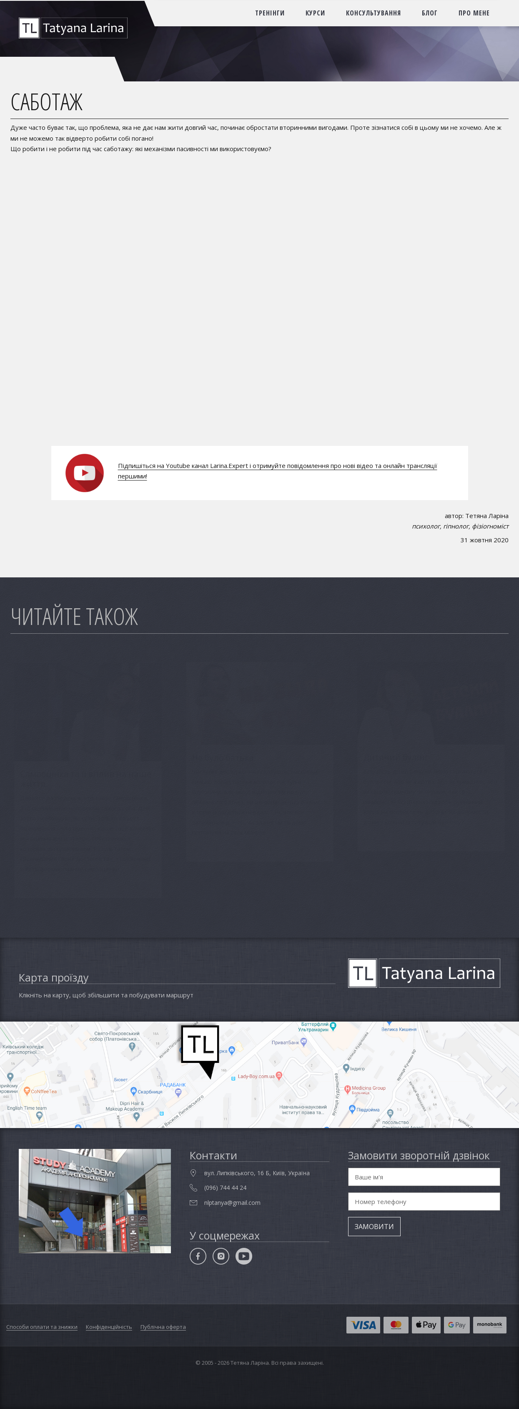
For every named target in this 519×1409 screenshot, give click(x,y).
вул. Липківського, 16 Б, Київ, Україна (257, 1173)
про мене (474, 13)
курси (315, 13)
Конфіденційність (109, 1327)
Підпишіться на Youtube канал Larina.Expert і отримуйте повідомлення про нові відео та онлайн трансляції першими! (277, 471)
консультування (373, 13)
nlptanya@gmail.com (232, 1203)
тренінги (270, 13)
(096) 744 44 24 (225, 1187)
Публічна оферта (163, 1327)
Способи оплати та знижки (42, 1327)
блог (430, 13)
